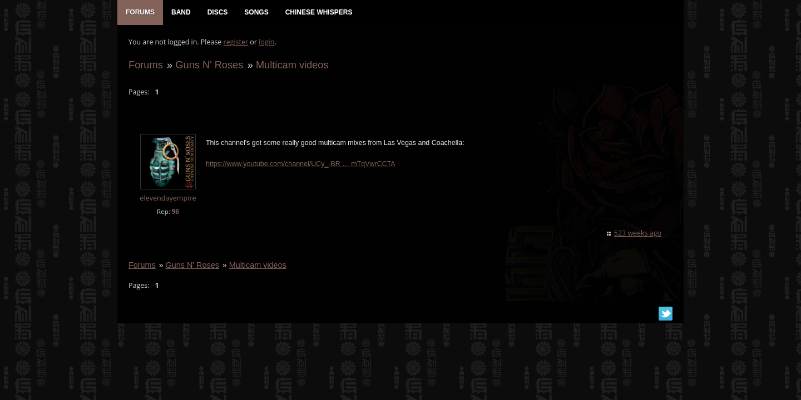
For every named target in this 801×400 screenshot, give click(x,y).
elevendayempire (168, 198)
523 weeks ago (637, 233)
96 (175, 211)
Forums (145, 65)
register (236, 42)
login (266, 42)
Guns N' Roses (209, 65)
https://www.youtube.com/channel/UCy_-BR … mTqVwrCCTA (300, 164)
